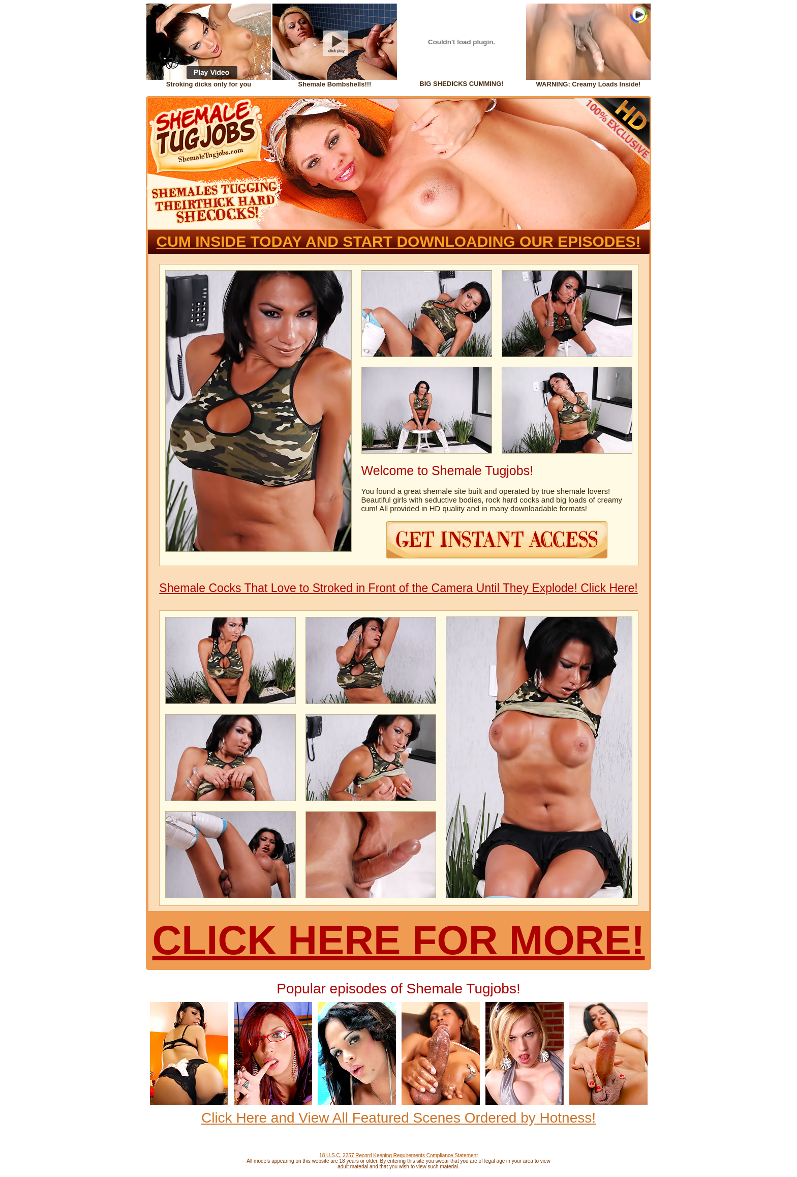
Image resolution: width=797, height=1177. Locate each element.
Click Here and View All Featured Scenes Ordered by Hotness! (398, 1118)
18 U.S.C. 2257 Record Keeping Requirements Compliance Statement (398, 1155)
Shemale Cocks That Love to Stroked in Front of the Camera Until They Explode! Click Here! (398, 588)
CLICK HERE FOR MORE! (398, 940)
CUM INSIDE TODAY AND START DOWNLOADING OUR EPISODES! (399, 241)
